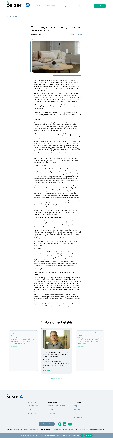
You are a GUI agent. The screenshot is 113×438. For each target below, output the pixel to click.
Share (70, 34)
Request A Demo (33, 406)
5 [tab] (61, 378)
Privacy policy (88, 435)
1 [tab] (52, 378)
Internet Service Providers (56, 406)
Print (80, 34)
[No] (111, 435)
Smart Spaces (52, 413)
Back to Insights (12, 17)
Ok (82, 435)
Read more (14, 346)
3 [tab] (57, 378)
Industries (61, 6)
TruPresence (31, 409)
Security (50, 409)
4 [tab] (59, 378)
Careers (76, 413)
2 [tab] (54, 378)
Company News (79, 417)
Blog (75, 406)
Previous (5, 350)
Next (107, 350)
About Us (77, 409)
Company (72, 6)
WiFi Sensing (40, 6)
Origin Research (84, 6)
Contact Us (46, 424)
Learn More (100, 6)
